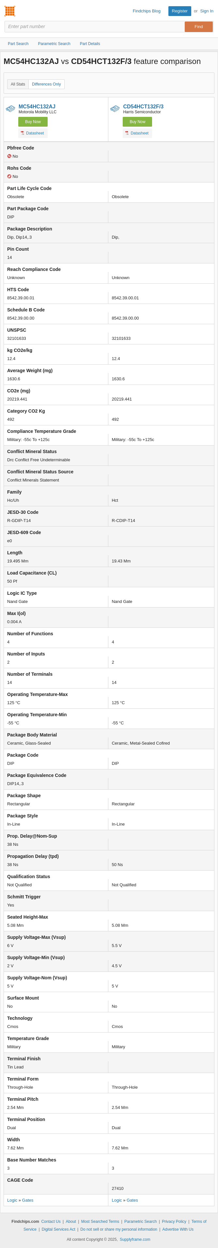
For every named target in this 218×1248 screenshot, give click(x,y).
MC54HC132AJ (37, 106)
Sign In (206, 10)
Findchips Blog (147, 10)
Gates (28, 1200)
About (71, 1221)
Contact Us (50, 1221)
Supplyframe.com (135, 1239)
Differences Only (46, 84)
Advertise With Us (178, 1229)
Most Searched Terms (100, 1221)
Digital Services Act (58, 1229)
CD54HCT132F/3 (143, 106)
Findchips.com (10, 11)
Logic (12, 1200)
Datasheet (32, 133)
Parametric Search (140, 1221)
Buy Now (33, 121)
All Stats (18, 84)
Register (180, 10)
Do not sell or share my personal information (118, 1229)
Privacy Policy (174, 1221)
